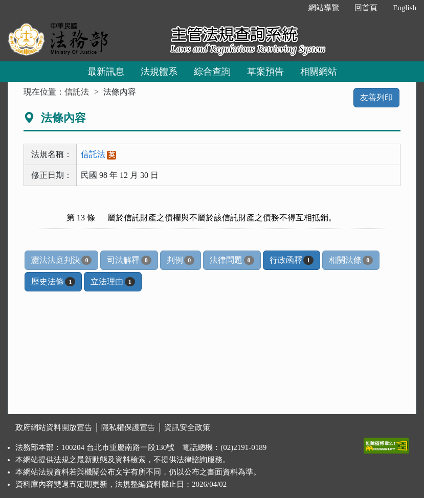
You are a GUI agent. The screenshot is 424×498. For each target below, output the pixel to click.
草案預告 (265, 71)
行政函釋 (292, 260)
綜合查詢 (212, 71)
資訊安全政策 (187, 427)
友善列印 (376, 97)
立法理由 (113, 281)
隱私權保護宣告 (128, 427)
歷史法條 (53, 281)
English (404, 8)
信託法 (76, 91)
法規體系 (159, 71)
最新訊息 (105, 71)
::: (290, 8)
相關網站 (318, 71)
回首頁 (365, 8)
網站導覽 (323, 8)
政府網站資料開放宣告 (53, 427)
